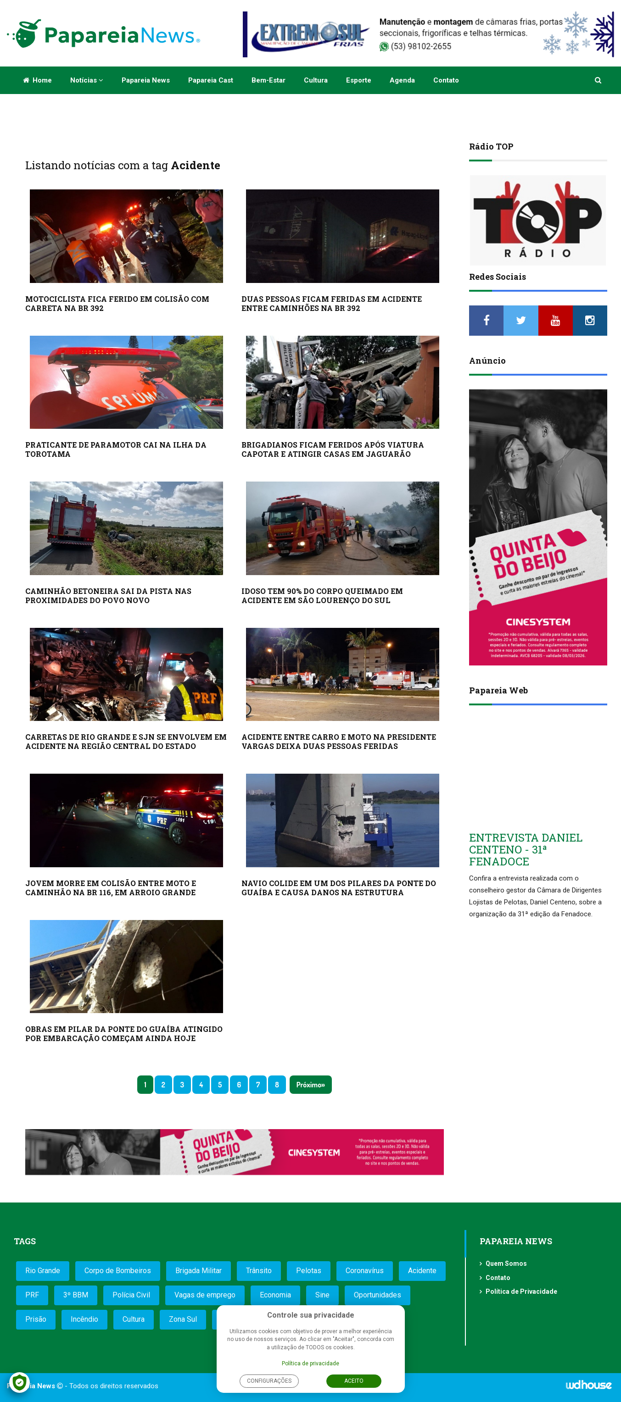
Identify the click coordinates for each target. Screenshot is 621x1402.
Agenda (402, 80)
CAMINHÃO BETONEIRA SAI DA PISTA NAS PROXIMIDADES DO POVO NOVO (108, 595)
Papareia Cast (210, 80)
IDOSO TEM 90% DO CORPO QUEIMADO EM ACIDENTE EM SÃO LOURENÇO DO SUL (322, 595)
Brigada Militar (198, 1270)
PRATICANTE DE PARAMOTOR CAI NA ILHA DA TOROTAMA (116, 449)
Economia (275, 1295)
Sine (322, 1295)
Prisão (35, 1319)
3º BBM (75, 1295)
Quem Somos (506, 1263)
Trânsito (259, 1270)
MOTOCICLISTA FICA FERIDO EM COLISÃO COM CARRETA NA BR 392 (117, 303)
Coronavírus (365, 1270)
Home (37, 80)
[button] (599, 80)
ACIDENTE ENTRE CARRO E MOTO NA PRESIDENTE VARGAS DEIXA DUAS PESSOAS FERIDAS (338, 741)
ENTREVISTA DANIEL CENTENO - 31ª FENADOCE (525, 849)
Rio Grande (42, 1270)
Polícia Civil (131, 1295)
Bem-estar (268, 80)
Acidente (422, 1270)
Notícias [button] (86, 80)
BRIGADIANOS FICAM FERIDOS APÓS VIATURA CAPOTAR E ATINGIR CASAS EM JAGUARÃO (332, 449)
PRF (32, 1295)
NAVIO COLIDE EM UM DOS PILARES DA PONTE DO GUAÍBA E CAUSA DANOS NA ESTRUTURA (338, 887)
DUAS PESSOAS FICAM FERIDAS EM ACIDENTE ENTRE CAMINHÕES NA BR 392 (331, 303)
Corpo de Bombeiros (117, 1270)
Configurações (269, 1381)
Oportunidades (377, 1295)
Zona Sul (183, 1319)
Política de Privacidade (521, 1291)
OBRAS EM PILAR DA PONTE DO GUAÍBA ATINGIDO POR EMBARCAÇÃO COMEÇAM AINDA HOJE (124, 1033)
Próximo (309, 1084)
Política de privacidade (310, 1363)
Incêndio (84, 1319)
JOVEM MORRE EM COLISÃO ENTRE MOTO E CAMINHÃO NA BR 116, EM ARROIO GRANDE (110, 887)
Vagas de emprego (204, 1295)
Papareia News (146, 80)
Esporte (358, 80)
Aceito (354, 1381)
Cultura (316, 80)
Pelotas (308, 1270)
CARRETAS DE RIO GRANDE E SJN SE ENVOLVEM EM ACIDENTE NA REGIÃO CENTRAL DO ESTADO (126, 741)
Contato (446, 80)
